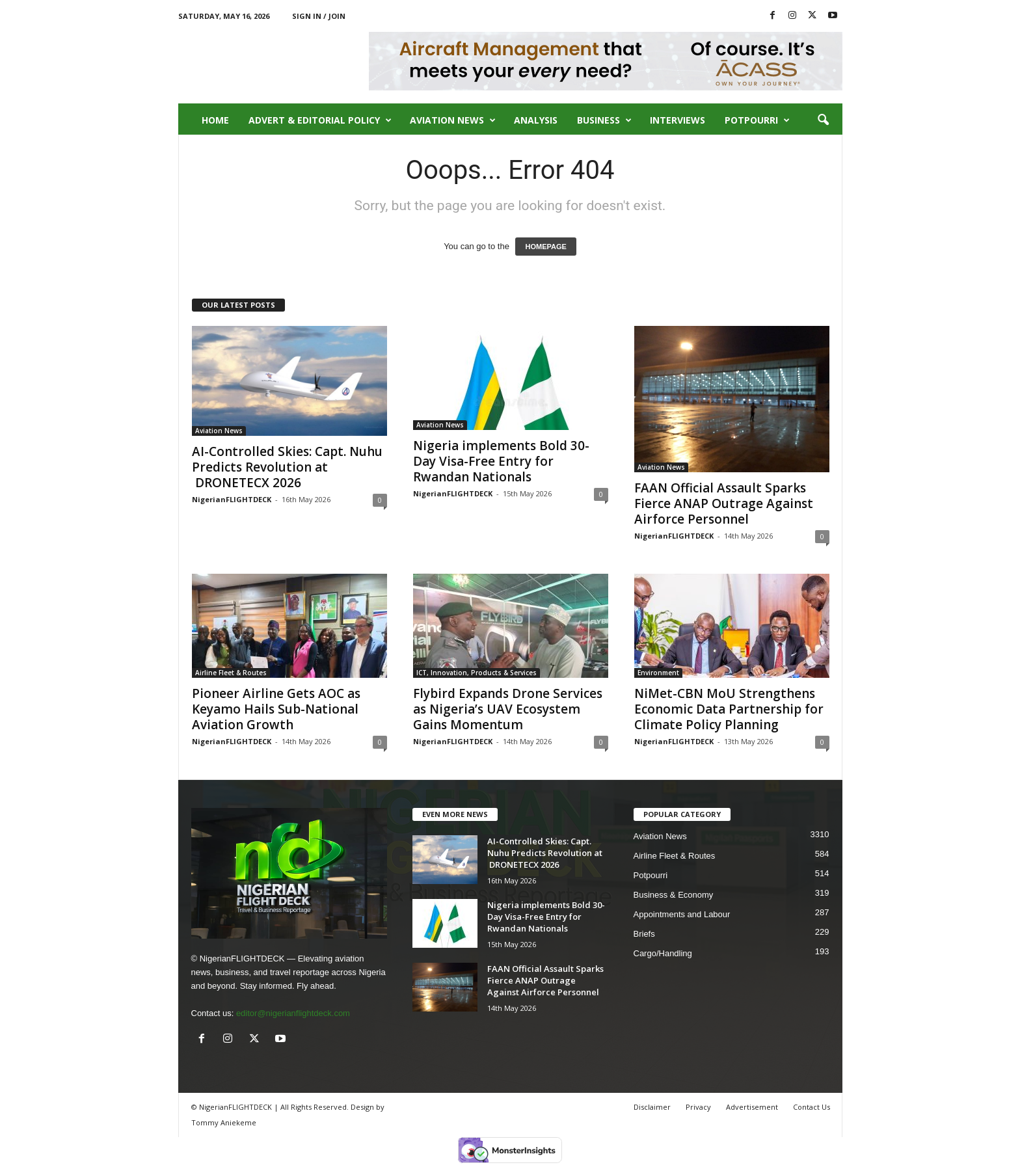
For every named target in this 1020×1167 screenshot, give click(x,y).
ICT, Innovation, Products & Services (476, 672)
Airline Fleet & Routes (231, 672)
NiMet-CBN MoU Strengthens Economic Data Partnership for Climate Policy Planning (729, 709)
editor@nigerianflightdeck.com (293, 1013)
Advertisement (752, 1107)
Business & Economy (674, 895)
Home (215, 120)
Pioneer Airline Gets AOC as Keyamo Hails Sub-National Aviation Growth (276, 709)
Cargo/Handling (663, 953)
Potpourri (757, 120)
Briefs (644, 934)
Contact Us (811, 1107)
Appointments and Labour (682, 914)
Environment (658, 672)
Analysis (535, 120)
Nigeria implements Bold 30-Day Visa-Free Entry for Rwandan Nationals (501, 461)
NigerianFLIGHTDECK (231, 499)
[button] (823, 120)
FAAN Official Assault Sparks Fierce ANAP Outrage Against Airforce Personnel (723, 503)
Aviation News (453, 120)
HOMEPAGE (545, 246)
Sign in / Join (318, 16)
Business (604, 120)
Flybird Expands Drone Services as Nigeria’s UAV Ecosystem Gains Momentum (507, 709)
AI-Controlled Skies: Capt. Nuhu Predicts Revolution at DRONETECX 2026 (287, 467)
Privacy (698, 1107)
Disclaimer (652, 1107)
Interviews (677, 120)
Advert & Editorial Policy (320, 120)
